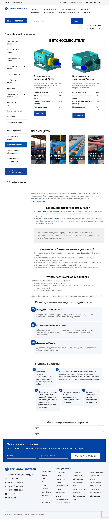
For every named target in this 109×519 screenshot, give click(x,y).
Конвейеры (16, 116)
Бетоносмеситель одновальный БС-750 (44, 77)
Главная (44, 475)
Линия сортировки (14, 130)
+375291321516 (96, 296)
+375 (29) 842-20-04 (92, 28)
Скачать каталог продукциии (16, 171)
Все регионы (46, 502)
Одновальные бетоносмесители (48, 218)
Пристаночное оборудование (16, 95)
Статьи (84, 9)
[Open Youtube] (95, 2)
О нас (44, 478)
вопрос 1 (37, 428)
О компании (50, 9)
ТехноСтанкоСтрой (38, 201)
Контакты (49, 12)
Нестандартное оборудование (13, 160)
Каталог (35, 9)
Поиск (76, 21)
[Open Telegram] (87, 2)
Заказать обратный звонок (71, 2)
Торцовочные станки (16, 67)
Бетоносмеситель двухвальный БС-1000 (83, 77)
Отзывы (35, 12)
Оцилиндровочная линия (14, 124)
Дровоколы (11, 88)
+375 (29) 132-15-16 (92, 25)
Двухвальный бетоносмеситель (48, 211)
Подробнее (40, 113)
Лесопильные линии (12, 104)
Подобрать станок (16, 182)
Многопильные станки (13, 51)
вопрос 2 (37, 433)
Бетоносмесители (14, 144)
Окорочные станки (14, 110)
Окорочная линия (14, 74)
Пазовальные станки (12, 138)
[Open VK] (99, 2)
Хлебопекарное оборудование (13, 152)
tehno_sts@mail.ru (15, 2)
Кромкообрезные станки (16, 59)
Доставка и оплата (69, 12)
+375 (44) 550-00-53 (15, 490)
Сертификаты (68, 9)
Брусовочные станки (12, 42)
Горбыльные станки (12, 81)
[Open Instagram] (91, 2)
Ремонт (88, 12)
